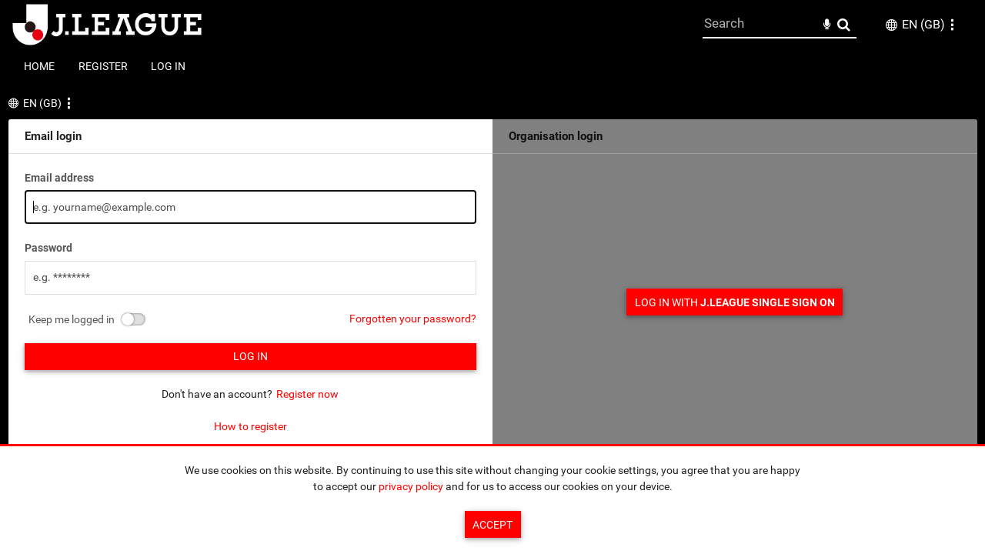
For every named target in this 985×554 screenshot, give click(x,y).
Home (39, 66)
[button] (952, 25)
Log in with (735, 302)
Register (103, 66)
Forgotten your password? (412, 318)
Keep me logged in (71, 319)
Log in (168, 66)
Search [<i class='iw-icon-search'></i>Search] (843, 24)
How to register (250, 426)
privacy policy (411, 486)
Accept (492, 525)
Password (48, 248)
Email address (59, 178)
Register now (307, 394)
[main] (492, 277)
